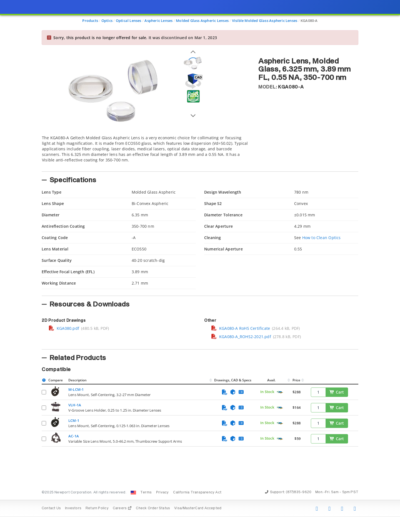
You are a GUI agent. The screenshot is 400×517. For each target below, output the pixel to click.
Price (296, 380)
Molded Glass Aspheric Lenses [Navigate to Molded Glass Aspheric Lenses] (202, 20)
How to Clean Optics (321, 237)
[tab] (146, 151)
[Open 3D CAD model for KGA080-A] (193, 81)
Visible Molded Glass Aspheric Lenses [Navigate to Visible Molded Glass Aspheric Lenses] (265, 20)
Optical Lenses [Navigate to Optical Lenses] (128, 20)
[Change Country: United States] (133, 492)
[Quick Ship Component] (280, 392)
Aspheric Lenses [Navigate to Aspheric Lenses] (158, 20)
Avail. (271, 380)
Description (77, 380)
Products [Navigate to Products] (90, 20)
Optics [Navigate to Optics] (106, 20)
